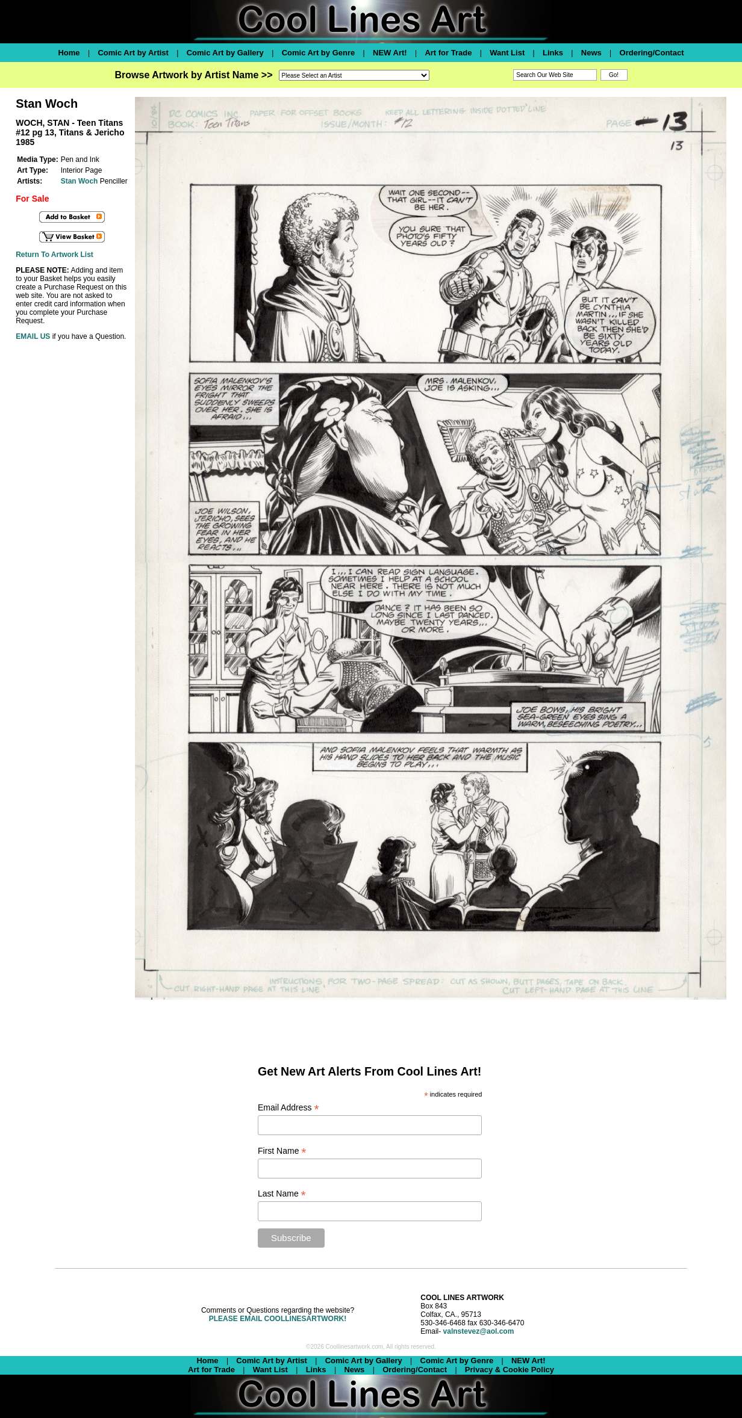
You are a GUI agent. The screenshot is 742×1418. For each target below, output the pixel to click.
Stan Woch (79, 181)
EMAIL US (33, 336)
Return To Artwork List (54, 254)
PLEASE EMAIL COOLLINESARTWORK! (277, 1318)
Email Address (288, 1107)
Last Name (282, 1194)
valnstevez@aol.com (478, 1331)
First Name (282, 1151)
